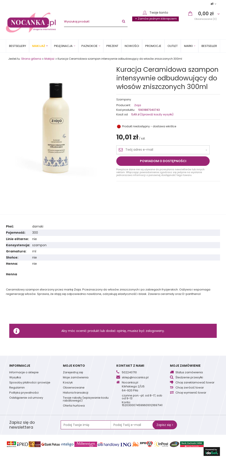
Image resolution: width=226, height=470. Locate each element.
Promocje (153, 46)
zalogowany (155, 331)
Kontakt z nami (130, 365)
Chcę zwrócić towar (189, 388)
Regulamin (17, 388)
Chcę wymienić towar (190, 393)
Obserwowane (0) (205, 18)
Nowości (132, 46)
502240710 (129, 372)
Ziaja (137, 105)
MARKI (188, 46)
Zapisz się (164, 425)
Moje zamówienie (185, 365)
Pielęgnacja (63, 46)
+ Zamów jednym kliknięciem (156, 19)
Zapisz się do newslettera (22, 424)
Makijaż (38, 46)
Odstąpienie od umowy (26, 398)
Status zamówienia (189, 372)
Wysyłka (15, 377)
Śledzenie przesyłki (189, 377)
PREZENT (112, 46)
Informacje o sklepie (24, 372)
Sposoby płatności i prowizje (29, 383)
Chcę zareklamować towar (195, 383)
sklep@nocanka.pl (135, 377)
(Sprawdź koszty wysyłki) (156, 114)
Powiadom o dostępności (163, 161)
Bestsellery (17, 46)
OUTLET (173, 46)
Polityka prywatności (24, 393)
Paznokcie (89, 46)
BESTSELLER (209, 46)
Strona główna (31, 59)
